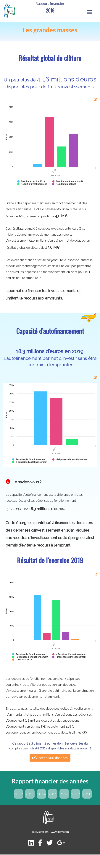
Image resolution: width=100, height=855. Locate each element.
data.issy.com (79, 748)
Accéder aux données (50, 758)
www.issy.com (60, 831)
